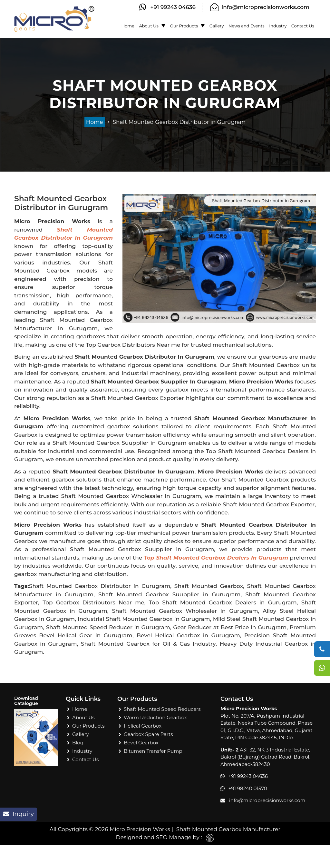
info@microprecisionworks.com (265, 7)
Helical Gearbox (142, 726)
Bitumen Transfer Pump (153, 751)
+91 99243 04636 (173, 7)
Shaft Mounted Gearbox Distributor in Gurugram (179, 122)
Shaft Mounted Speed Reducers (162, 709)
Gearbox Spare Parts (148, 734)
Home (127, 25)
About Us (148, 25)
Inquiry (18, 814)
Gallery (216, 25)
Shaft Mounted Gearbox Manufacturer (228, 829)
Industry (277, 25)
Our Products (184, 25)
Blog (77, 743)
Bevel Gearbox (141, 743)
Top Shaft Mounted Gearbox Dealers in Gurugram (216, 557)
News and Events (246, 25)
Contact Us (302, 25)
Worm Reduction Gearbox (155, 717)
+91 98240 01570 (247, 788)
